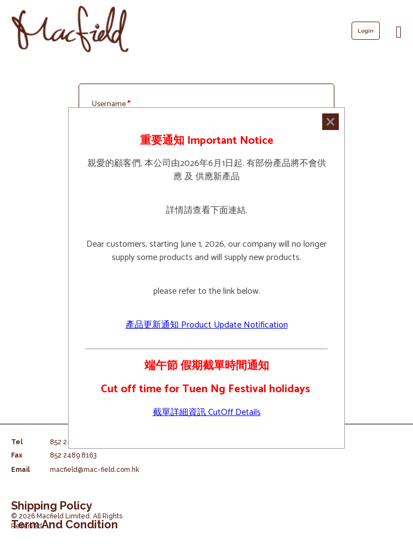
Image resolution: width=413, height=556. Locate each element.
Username (111, 104)
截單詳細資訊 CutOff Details (207, 412)
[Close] (330, 121)
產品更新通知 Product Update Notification (207, 325)
